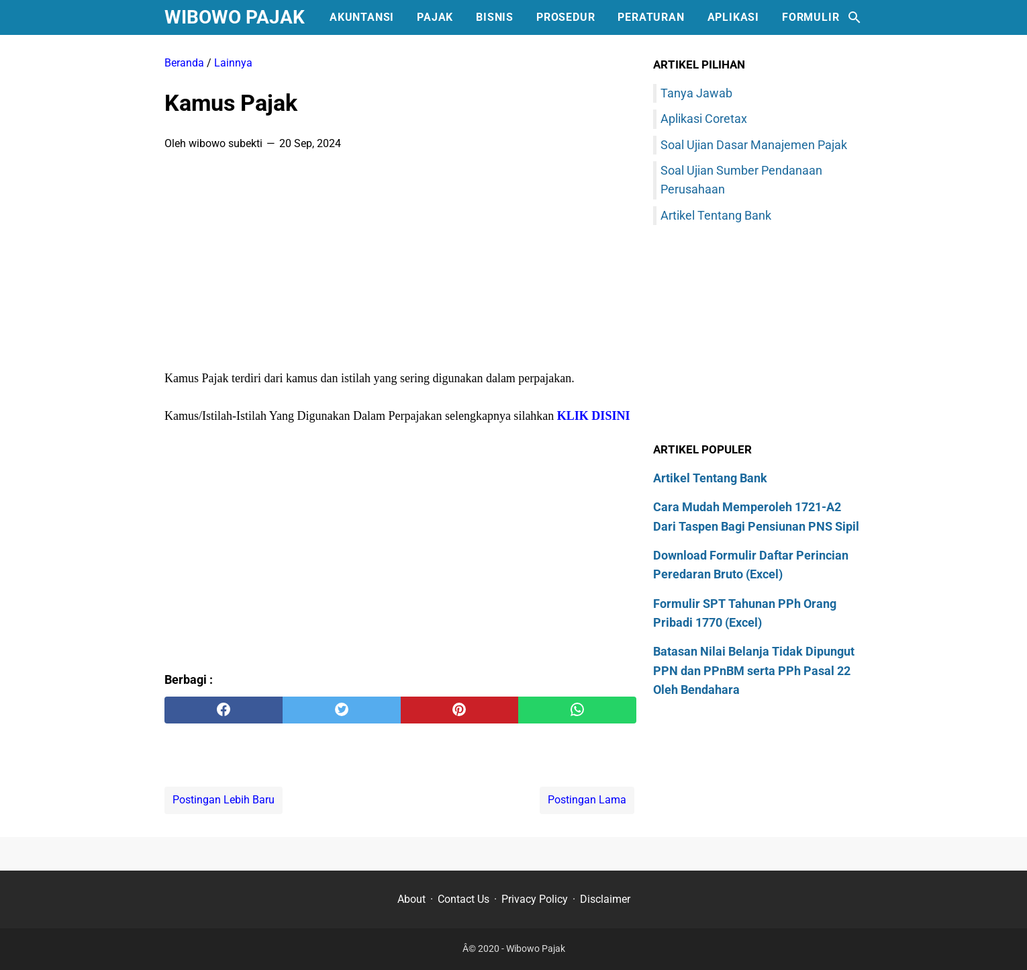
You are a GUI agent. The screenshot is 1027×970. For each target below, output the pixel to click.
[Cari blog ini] (854, 17)
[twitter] (342, 710)
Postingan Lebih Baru (224, 799)
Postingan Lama (587, 799)
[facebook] (223, 710)
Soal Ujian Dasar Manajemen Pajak (754, 145)
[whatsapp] (577, 710)
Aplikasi (733, 17)
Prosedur (565, 17)
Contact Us (463, 899)
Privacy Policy (534, 899)
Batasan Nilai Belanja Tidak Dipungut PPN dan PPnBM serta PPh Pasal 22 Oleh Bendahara (753, 670)
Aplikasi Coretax (704, 119)
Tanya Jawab (696, 93)
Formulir (810, 17)
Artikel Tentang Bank (716, 215)
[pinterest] (460, 710)
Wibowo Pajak (234, 17)
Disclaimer (605, 899)
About (411, 899)
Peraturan (651, 17)
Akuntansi (362, 17)
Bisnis (495, 17)
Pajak (435, 17)
